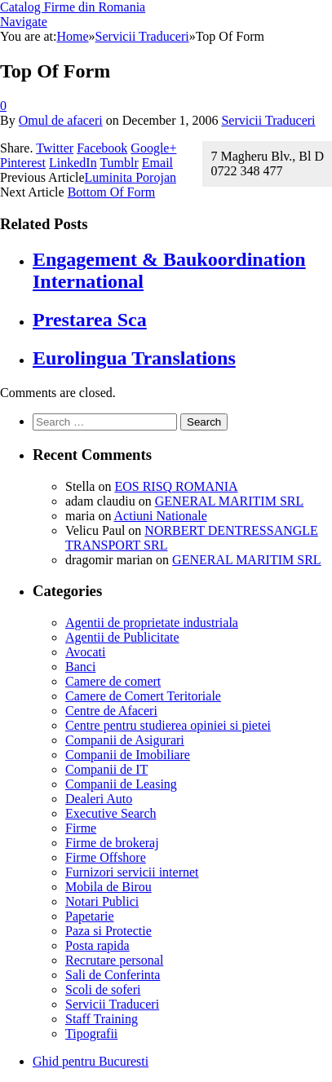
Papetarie (89, 916)
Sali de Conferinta (112, 975)
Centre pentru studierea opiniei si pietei (168, 725)
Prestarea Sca (90, 319)
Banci (80, 666)
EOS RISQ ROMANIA (175, 486)
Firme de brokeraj (112, 843)
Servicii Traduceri (268, 120)
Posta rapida (97, 945)
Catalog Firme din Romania (72, 7)
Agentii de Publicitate (122, 637)
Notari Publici (102, 901)
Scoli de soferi (102, 989)
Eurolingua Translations (134, 358)
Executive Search (111, 813)
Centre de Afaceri (111, 711)
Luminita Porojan (130, 177)
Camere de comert (113, 681)
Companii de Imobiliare (127, 755)
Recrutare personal (114, 960)
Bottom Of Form (112, 192)
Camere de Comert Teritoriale (143, 696)
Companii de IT (106, 769)
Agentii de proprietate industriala (151, 622)
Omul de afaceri (61, 120)
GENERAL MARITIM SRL (229, 501)
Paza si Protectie (108, 931)
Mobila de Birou (108, 887)
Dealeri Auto (98, 799)
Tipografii (91, 1033)
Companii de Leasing (121, 784)
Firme (80, 828)
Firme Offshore (105, 857)
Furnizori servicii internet (132, 872)
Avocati (85, 652)
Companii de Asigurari (124, 740)
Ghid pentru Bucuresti (90, 1061)
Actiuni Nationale (160, 516)
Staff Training (101, 1019)
